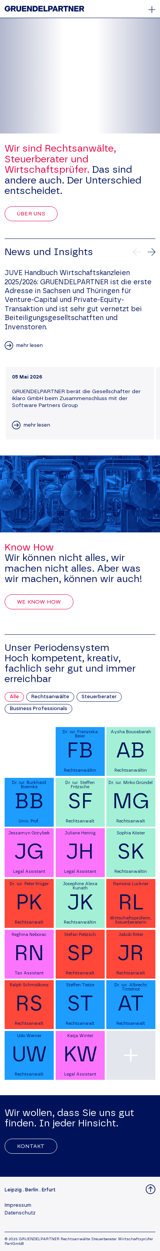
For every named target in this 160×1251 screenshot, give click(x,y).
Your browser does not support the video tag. (80, 75)
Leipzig (13, 1190)
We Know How (39, 602)
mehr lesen (29, 345)
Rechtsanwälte (50, 696)
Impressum (18, 1205)
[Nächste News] (151, 252)
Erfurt (49, 1190)
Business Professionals (38, 708)
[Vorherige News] (137, 252)
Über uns (31, 214)
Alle (14, 696)
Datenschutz (20, 1213)
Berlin (31, 1190)
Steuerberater (99, 696)
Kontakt (31, 1146)
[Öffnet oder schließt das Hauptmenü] (151, 9)
